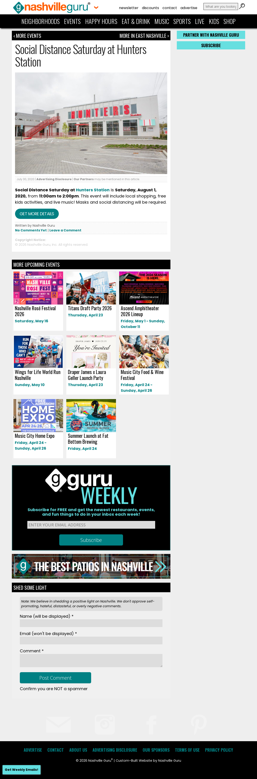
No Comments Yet (31, 230)
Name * (47, 616)
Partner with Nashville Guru (211, 35)
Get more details (37, 214)
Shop (230, 21)
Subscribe (211, 45)
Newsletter (129, 7)
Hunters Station (93, 190)
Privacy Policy (219, 750)
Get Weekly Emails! (21, 769)
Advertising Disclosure (54, 179)
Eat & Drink (136, 21)
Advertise (188, 7)
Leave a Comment (65, 230)
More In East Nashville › (144, 35)
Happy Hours (101, 21)
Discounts (150, 7)
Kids (214, 21)
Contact (169, 7)
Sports (182, 21)
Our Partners (84, 179)
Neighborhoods (40, 21)
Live (199, 21)
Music (161, 21)
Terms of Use (187, 750)
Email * (48, 633)
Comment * (32, 651)
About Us (78, 750)
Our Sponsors (156, 750)
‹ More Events (27, 35)
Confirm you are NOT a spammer (54, 689)
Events (72, 21)
